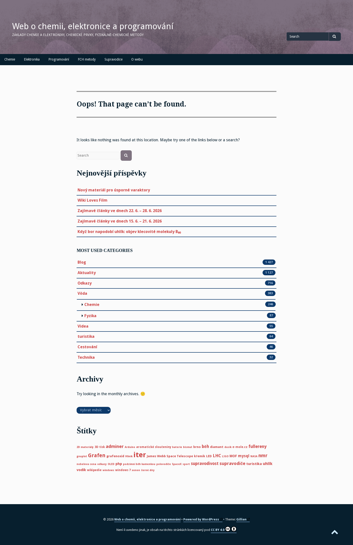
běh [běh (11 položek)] (205, 446)
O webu (137, 59)
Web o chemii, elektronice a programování (92, 26)
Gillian (243, 519)
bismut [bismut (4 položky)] (187, 447)
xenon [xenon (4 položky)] (136, 470)
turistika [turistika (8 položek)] (254, 464)
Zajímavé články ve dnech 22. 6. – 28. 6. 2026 (119, 210)
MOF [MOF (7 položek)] (233, 456)
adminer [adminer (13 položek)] (115, 446)
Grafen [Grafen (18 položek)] (97, 455)
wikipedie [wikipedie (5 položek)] (94, 470)
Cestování (87, 347)
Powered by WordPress (202, 519)
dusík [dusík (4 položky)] (227, 447)
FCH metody (87, 59)
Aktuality (87, 272)
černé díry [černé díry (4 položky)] (148, 470)
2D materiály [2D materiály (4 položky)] (85, 447)
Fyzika (90, 315)
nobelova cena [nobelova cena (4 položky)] (86, 464)
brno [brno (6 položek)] (197, 447)
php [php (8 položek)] (118, 464)
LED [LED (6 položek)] (209, 456)
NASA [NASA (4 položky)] (253, 456)
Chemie (9, 59)
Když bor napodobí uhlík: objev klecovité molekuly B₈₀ (129, 231)
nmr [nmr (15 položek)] (262, 455)
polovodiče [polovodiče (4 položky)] (163, 464)
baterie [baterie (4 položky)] (177, 447)
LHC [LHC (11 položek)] (217, 455)
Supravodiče (114, 59)
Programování (58, 59)
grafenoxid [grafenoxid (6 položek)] (115, 456)
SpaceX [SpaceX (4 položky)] (177, 464)
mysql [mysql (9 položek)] (243, 456)
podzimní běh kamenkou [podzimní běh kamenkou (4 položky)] (139, 464)
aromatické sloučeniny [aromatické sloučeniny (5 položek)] (153, 447)
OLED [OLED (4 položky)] (111, 464)
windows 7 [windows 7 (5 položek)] (123, 470)
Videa (83, 326)
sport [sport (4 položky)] (186, 464)
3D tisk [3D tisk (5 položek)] (100, 447)
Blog (82, 262)
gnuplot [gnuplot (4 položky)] (82, 456)
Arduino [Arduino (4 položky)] (130, 447)
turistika (86, 336)
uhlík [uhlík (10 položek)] (267, 463)
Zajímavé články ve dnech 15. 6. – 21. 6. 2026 (119, 221)
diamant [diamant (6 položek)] (216, 447)
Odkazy (85, 283)
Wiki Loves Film (92, 200)
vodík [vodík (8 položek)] (81, 470)
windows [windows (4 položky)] (108, 470)
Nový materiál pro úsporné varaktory (114, 190)
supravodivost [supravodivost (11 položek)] (205, 463)
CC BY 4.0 (224, 529)
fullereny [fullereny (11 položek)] (257, 446)
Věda (82, 293)
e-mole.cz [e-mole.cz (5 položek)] (239, 447)
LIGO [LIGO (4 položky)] (225, 456)
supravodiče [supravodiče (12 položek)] (232, 463)
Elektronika (32, 59)
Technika (86, 357)
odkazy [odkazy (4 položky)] (102, 464)
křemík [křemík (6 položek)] (199, 456)
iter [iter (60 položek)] (139, 455)
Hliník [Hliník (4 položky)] (128, 456)
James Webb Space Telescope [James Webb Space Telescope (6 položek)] (170, 456)
